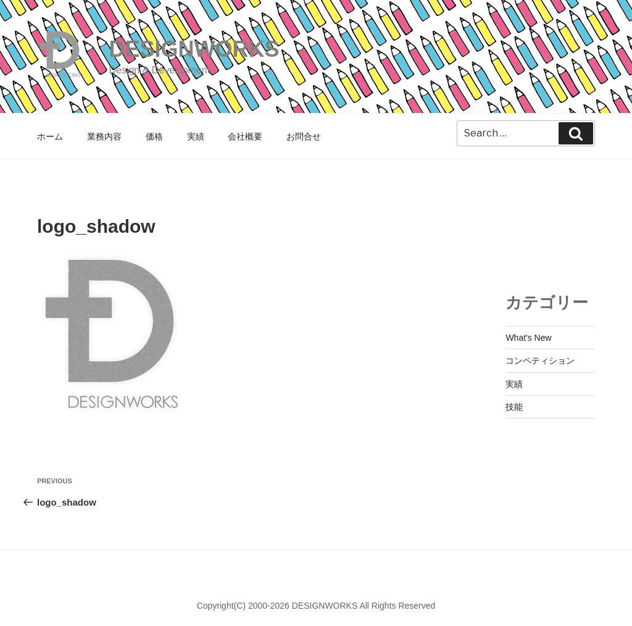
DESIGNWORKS (194, 49)
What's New (528, 338)
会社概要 (245, 136)
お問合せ (303, 136)
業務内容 (104, 136)
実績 (195, 136)
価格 (154, 136)
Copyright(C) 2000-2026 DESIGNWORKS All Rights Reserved (316, 606)
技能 (514, 407)
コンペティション (540, 360)
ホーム (50, 136)
